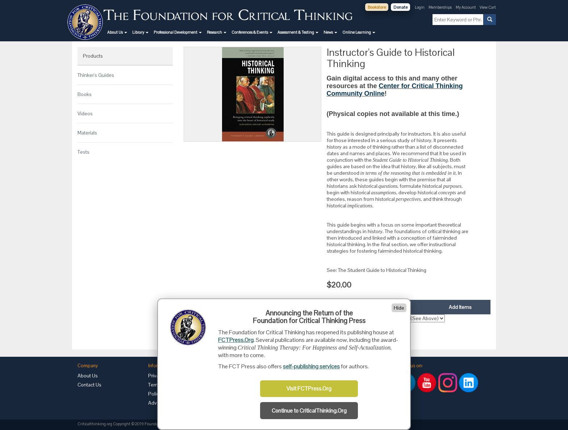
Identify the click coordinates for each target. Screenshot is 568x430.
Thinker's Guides (96, 75)
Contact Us (89, 384)
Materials (87, 132)
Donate (400, 7)
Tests (83, 152)
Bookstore (377, 7)
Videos (85, 113)
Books (85, 94)
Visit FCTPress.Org (309, 388)
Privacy (156, 375)
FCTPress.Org (236, 340)
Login (420, 7)
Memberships (440, 7)
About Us (88, 375)
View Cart (488, 7)
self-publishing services (311, 366)
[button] (117, 32)
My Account (466, 7)
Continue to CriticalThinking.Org (309, 410)
